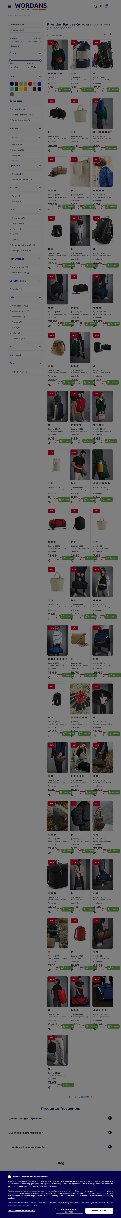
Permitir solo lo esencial (69, 1210)
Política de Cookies (16, 1205)
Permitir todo (99, 1211)
